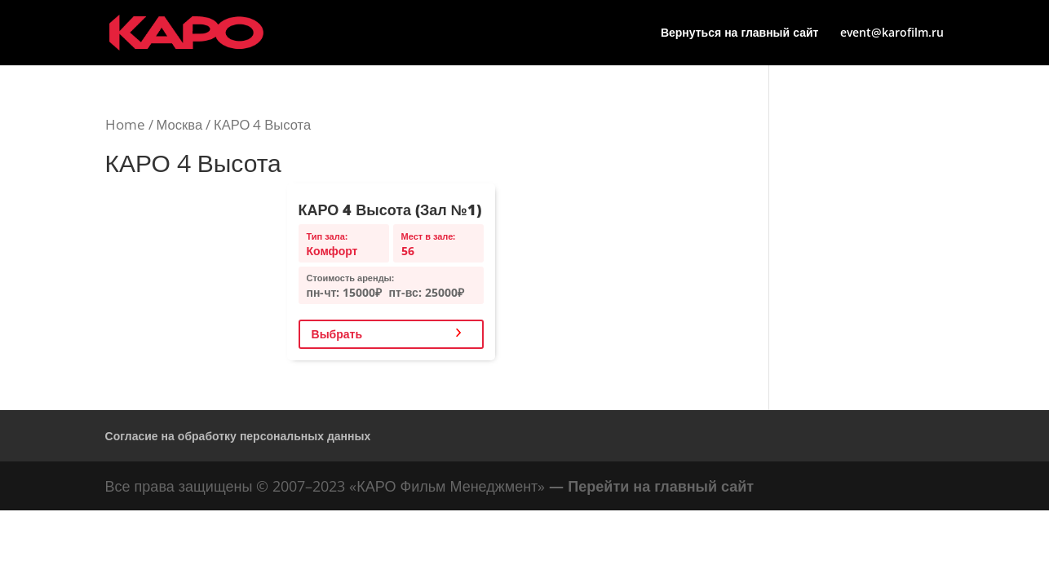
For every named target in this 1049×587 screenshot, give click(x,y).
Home (125, 124)
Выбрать (337, 334)
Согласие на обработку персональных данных (238, 436)
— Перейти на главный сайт (651, 486)
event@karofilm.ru (892, 33)
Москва (180, 124)
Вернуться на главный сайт (740, 33)
